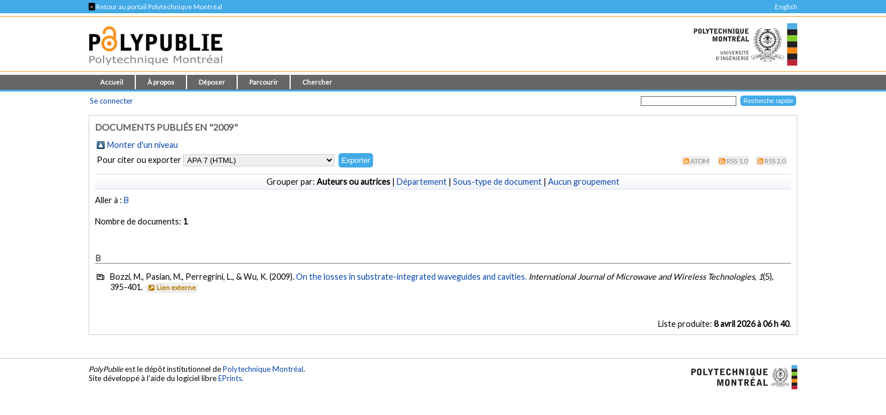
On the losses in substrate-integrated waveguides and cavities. (411, 276)
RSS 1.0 (737, 161)
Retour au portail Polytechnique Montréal (155, 6)
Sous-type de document (497, 181)
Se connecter (111, 100)
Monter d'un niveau (142, 145)
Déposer (212, 82)
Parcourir (263, 82)
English (786, 6)
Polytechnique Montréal (263, 369)
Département (422, 181)
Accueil (111, 82)
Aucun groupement (583, 181)
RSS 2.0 (775, 161)
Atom (699, 161)
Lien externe (171, 287)
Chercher (317, 82)
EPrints (230, 378)
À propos (160, 82)
